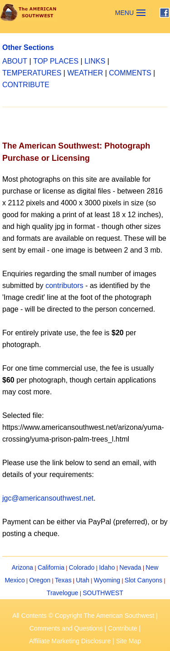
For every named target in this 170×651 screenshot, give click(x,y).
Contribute (122, 628)
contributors (64, 285)
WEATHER (85, 73)
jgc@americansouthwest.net (47, 498)
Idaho (107, 567)
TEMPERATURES (31, 73)
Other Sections (28, 47)
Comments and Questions (66, 628)
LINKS (94, 61)
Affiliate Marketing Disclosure (70, 641)
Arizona (22, 567)
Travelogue (62, 592)
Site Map (128, 641)
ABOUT (14, 61)
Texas (63, 580)
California (51, 567)
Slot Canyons (143, 580)
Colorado (82, 567)
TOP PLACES (55, 61)
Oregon (40, 580)
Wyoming (107, 580)
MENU (124, 12)
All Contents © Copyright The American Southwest (83, 615)
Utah (82, 580)
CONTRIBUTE (25, 85)
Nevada (130, 567)
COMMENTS (130, 73)
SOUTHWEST (103, 592)
